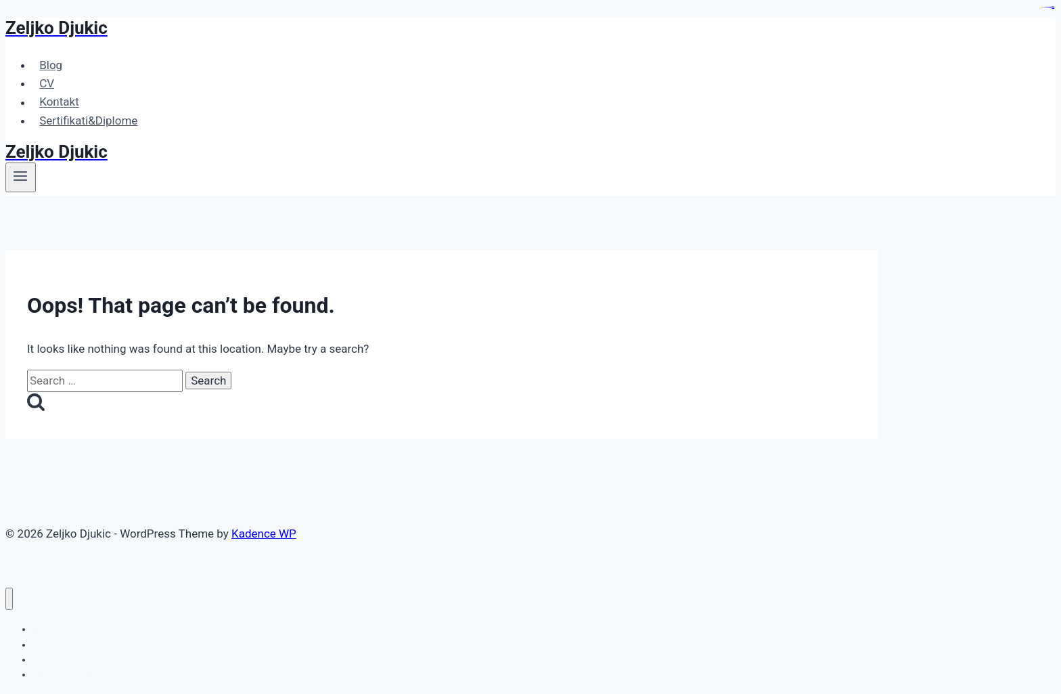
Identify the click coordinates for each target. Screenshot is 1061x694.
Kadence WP (263, 533)
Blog (50, 65)
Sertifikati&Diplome (88, 120)
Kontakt (59, 102)
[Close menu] (9, 599)
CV (46, 83)
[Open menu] (20, 177)
